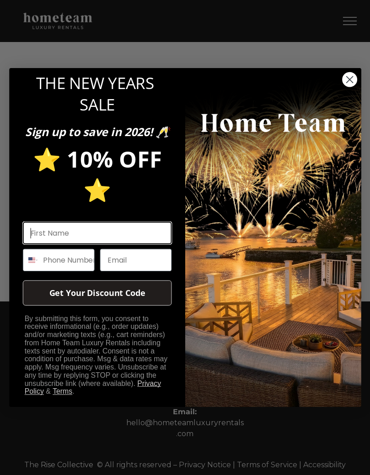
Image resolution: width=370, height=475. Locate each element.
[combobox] (30, 260)
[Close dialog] (350, 80)
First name (43, 213)
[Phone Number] (66, 260)
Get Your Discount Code (97, 293)
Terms (62, 392)
